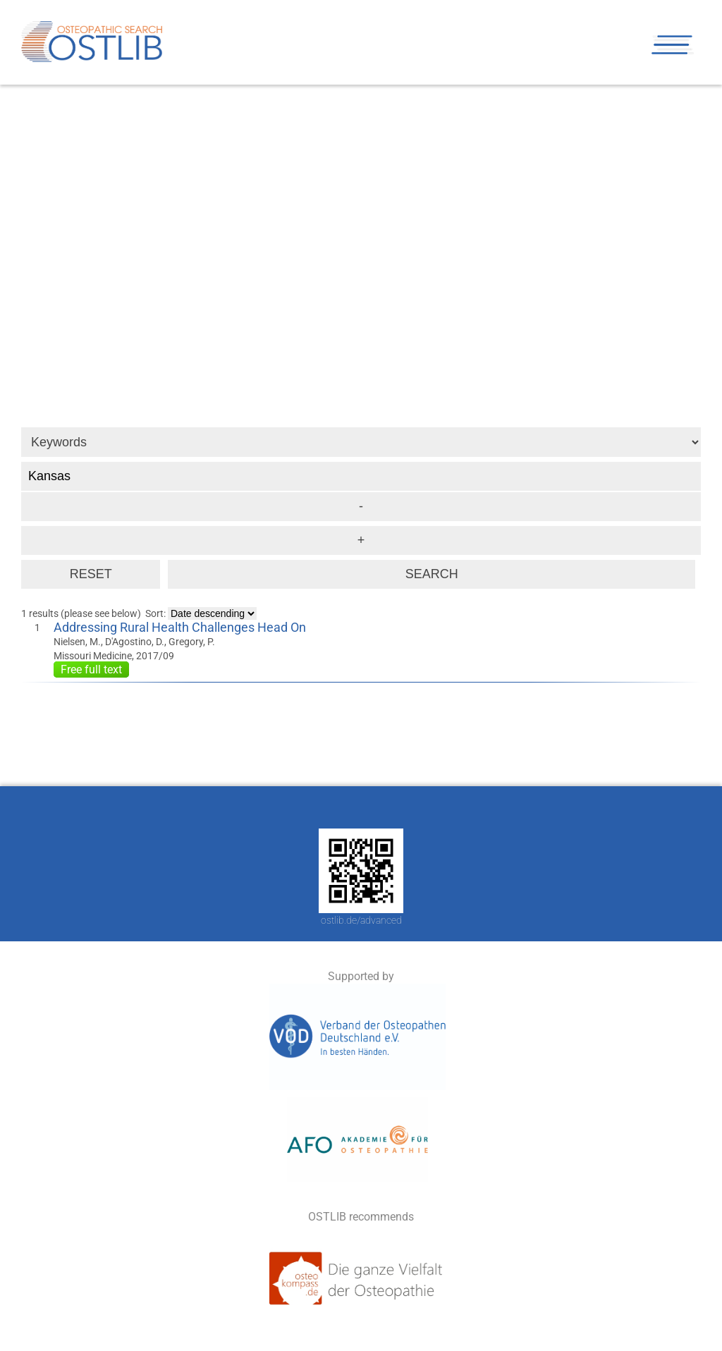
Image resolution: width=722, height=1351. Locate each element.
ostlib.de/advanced (361, 920)
